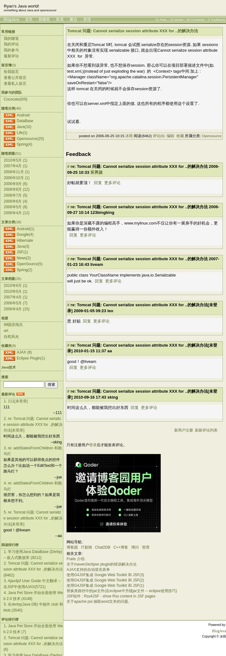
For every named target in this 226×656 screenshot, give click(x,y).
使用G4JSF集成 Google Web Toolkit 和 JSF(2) (105, 580)
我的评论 (11, 44)
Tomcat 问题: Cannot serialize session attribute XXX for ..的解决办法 (132, 30)
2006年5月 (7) (15, 303)
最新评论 (11, 56)
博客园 (72, 547)
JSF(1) (22, 252)
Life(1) (22, 133)
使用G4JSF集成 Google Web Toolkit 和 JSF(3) (105, 575)
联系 (60, 19)
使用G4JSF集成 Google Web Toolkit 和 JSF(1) (105, 585)
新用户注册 (183, 430)
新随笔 (44, 19)
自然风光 (11, 336)
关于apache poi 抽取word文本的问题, (98, 601)
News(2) (24, 258)
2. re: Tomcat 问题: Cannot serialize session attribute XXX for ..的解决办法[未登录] (32, 424)
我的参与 (11, 50)
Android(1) (25, 229)
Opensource (212, 136)
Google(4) (25, 234)
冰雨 (129, 136)
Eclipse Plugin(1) (31, 358)
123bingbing (102, 212)
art (6, 330)
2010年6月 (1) (15, 285)
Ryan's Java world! (21, 6)
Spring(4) (24, 144)
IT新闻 (86, 547)
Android (23, 115)
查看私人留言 (15, 83)
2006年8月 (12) (17, 189)
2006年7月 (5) (15, 195)
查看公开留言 (15, 77)
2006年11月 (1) (17, 172)
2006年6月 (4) (15, 201)
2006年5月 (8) (15, 207)
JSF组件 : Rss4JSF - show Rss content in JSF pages (111, 596)
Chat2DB (102, 547)
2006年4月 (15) (17, 309)
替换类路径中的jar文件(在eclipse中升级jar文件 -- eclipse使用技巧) (122, 591)
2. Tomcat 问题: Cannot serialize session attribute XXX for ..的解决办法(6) (33, 644)
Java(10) (24, 127)
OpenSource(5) (29, 264)
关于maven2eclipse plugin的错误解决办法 (102, 564)
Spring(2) (24, 270)
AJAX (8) (24, 352)
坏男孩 (96, 172)
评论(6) (159, 136)
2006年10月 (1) (17, 178)
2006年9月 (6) (15, 184)
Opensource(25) (30, 139)
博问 (135, 547)
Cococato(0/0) (15, 99)
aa (109, 351)
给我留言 (11, 72)
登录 (93, 445)
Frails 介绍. (76, 559)
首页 (29, 19)
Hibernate (25, 240)
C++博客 (120, 547)
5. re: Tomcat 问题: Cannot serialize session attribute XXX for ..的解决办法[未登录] (32, 518)
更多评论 (112, 182)
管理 (87, 19)
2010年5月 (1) (15, 160)
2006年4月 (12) (17, 213)
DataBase (25, 121)
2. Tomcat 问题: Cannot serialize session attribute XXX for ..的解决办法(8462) (33, 569)
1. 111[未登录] (16, 401)
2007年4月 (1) (15, 166)
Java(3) (23, 246)
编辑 (170, 136)
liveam (96, 264)
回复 (98, 182)
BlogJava (11, 19)
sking (112, 397)
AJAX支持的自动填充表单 (88, 569)
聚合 (73, 19)
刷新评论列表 (206, 430)
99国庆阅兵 (13, 325)
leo (110, 310)
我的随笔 (11, 38)
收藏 (180, 136)
